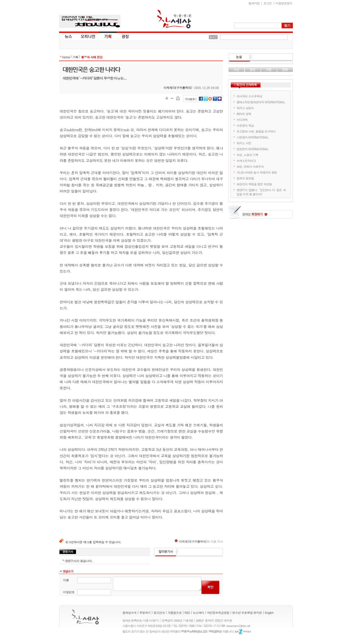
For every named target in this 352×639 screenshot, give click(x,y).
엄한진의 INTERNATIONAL (252, 149)
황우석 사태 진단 (91, 57)
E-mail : (224, 626)
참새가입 (254, 3)
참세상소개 (129, 612)
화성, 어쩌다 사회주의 (250, 166)
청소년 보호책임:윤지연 (247, 612)
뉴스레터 (198, 612)
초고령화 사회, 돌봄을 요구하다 (256, 131)
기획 (108, 36)
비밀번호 (69, 592)
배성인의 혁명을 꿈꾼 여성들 (254, 184)
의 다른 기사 (199, 541)
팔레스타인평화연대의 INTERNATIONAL (261, 102)
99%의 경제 (244, 114)
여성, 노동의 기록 (247, 155)
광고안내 (159, 612)
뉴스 (68, 36)
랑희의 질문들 (245, 178)
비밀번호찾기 (284, 3)
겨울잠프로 (175, 612)
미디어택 (242, 119)
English (269, 612)
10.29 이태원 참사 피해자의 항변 (257, 172)
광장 (122, 36)
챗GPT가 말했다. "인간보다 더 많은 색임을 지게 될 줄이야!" (261, 192)
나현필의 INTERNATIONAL (252, 137)
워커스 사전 (244, 143)
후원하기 (145, 612)
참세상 (174, 19)
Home (66, 57)
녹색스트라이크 (246, 161)
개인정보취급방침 (218, 612)
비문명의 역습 (245, 125)
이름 (66, 580)
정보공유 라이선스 (243, 631)
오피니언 (88, 36)
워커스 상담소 (245, 108)
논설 (261, 57)
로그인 (268, 3)
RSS (187, 612)
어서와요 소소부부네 (249, 96)
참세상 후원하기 (261, 214)
